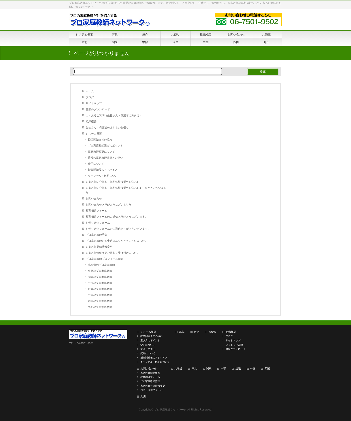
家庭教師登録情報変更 (99, 246)
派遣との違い (147, 349)
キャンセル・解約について (104, 175)
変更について (147, 345)
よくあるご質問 (234, 345)
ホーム (90, 91)
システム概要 (94, 133)
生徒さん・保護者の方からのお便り (107, 127)
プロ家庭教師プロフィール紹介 (104, 258)
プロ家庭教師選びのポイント (105, 145)
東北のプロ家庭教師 (100, 270)
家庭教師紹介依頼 (150, 372)
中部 (223, 368)
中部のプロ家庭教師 (100, 283)
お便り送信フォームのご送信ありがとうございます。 (118, 228)
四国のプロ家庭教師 (100, 301)
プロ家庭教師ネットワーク (170, 409)
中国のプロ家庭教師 (100, 295)
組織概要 (91, 121)
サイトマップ (94, 103)
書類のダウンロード (98, 109)
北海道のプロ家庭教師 (101, 264)
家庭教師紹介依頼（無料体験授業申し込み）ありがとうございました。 (126, 190)
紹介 (196, 331)
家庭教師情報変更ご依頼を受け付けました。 (112, 252)
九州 (143, 396)
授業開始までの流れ (100, 139)
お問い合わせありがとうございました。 (110, 204)
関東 (209, 368)
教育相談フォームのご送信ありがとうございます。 (117, 216)
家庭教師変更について (101, 151)
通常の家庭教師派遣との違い (105, 157)
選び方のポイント (150, 340)
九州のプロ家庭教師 (100, 307)
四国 (267, 368)
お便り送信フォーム (98, 222)
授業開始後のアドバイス (103, 169)
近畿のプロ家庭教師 (100, 289)
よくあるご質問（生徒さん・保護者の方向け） (114, 115)
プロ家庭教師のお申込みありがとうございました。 (117, 240)
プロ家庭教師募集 (96, 234)
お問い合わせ (94, 198)
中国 (252, 368)
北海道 (178, 368)
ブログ (90, 97)
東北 (194, 368)
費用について (96, 163)
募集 (181, 331)
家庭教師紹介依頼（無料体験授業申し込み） (112, 181)
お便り (212, 331)
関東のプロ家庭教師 (100, 277)
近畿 (238, 368)
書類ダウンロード (235, 349)
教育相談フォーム (96, 210)
